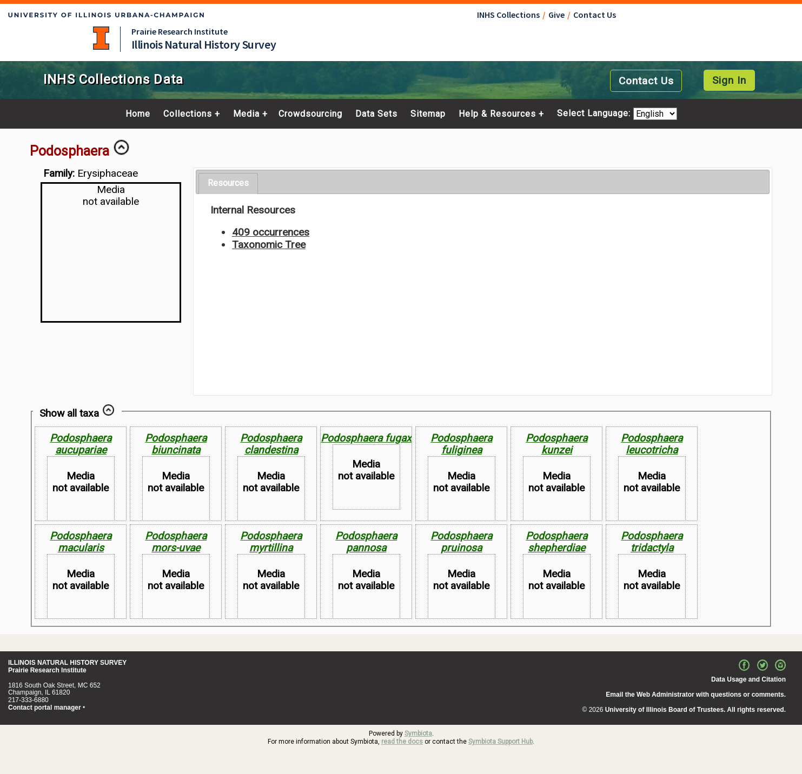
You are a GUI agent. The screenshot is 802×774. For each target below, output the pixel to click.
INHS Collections (508, 14)
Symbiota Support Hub (500, 741)
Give (556, 14)
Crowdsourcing (310, 114)
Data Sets (376, 114)
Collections (187, 114)
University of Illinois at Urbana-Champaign (101, 38)
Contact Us (594, 14)
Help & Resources (497, 114)
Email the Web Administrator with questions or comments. (696, 694)
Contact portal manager (44, 707)
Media (246, 114)
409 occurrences (270, 232)
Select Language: (595, 114)
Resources (228, 183)
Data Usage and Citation (748, 679)
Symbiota (418, 733)
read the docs (402, 741)
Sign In (729, 80)
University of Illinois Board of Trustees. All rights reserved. (695, 709)
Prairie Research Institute (179, 31)
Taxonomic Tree (269, 244)
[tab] (228, 183)
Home (137, 114)
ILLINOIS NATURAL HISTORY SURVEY (67, 662)
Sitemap (428, 114)
